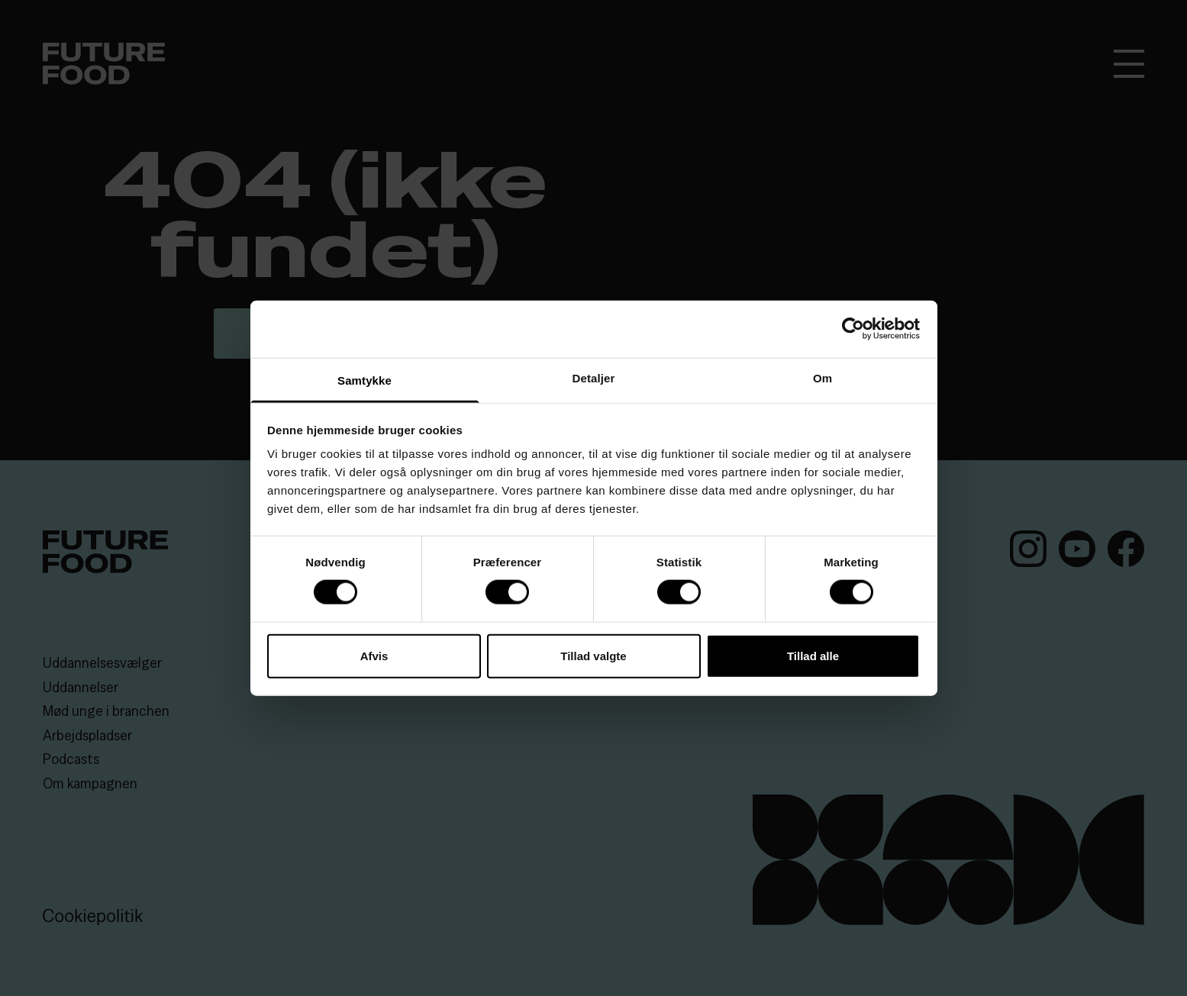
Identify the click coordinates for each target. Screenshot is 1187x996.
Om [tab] (822, 377)
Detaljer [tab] (594, 377)
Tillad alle (813, 655)
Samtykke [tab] (364, 379)
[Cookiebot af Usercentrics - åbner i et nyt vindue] (853, 328)
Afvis (374, 655)
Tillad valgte (593, 655)
